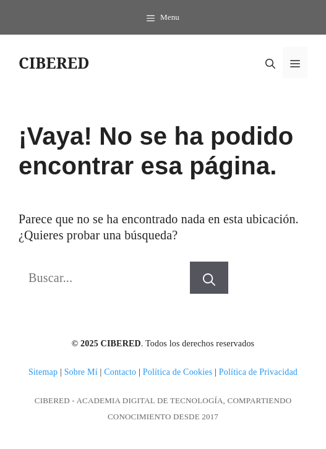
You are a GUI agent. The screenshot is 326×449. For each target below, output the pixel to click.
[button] (270, 62)
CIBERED (54, 62)
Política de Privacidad (258, 372)
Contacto (120, 372)
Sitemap (43, 372)
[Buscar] (209, 278)
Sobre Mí (81, 372)
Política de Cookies (178, 372)
